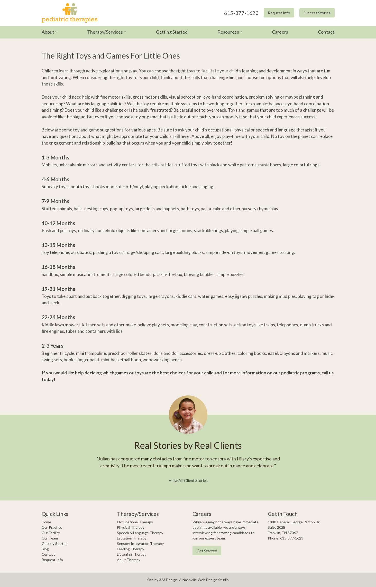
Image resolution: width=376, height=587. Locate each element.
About (48, 32)
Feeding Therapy (130, 549)
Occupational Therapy (135, 522)
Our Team (50, 538)
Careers (280, 32)
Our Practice (52, 527)
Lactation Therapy (131, 538)
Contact (326, 32)
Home (46, 522)
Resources (228, 32)
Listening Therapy (131, 554)
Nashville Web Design (199, 579)
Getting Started (172, 32)
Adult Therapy (128, 559)
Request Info (279, 12)
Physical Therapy (130, 527)
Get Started (207, 550)
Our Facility (51, 533)
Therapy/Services (105, 32)
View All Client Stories (188, 480)
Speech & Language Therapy (140, 533)
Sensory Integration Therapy (140, 543)
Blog (45, 549)
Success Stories (317, 12)
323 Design (168, 579)
